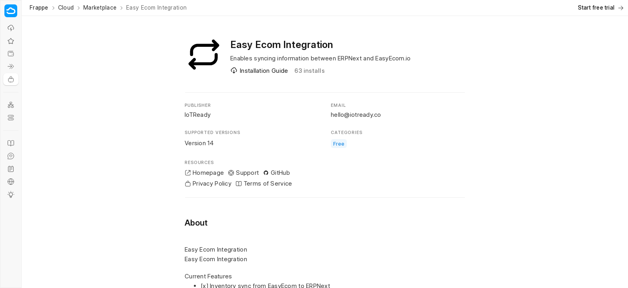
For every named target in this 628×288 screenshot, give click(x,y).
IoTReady (198, 114)
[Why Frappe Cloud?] (10, 28)
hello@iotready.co (356, 114)
